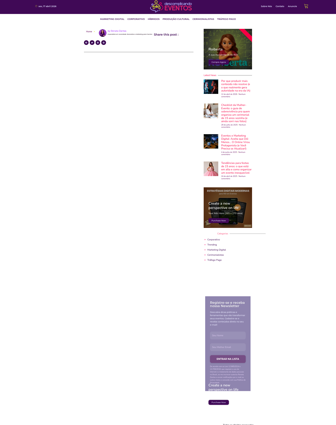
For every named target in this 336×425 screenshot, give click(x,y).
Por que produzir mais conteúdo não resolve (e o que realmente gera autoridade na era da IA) (235, 86)
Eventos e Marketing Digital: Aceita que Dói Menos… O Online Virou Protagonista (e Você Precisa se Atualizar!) (235, 142)
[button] (112, 19)
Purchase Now (218, 220)
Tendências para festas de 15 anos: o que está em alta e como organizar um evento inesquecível (236, 168)
